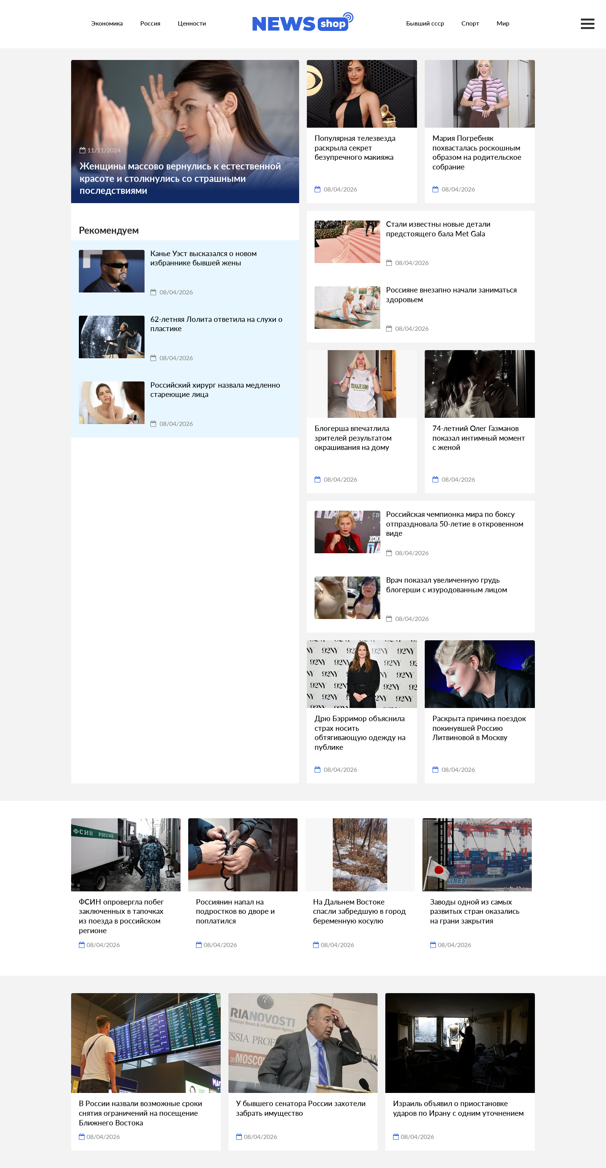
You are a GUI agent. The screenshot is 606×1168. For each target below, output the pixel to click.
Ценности (192, 23)
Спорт (470, 23)
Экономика (107, 23)
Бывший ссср (425, 23)
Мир (503, 23)
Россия (150, 23)
